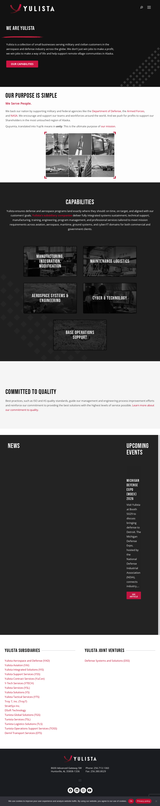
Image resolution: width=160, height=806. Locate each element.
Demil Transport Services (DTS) (23, 740)
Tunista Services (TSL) (17, 727)
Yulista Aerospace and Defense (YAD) (27, 668)
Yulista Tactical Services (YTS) (22, 704)
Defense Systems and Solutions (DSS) (107, 668)
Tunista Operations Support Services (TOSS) (31, 736)
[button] (80, 787)
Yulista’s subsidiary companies (52, 215)
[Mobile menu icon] (149, 7)
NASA (14, 115)
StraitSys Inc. (12, 713)
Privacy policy (143, 801)
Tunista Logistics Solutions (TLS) (23, 731)
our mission (108, 126)
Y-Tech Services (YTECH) (19, 690)
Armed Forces (135, 111)
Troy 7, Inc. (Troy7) (16, 708)
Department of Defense (106, 111)
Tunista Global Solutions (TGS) (22, 722)
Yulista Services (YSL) (17, 695)
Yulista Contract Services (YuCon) (25, 686)
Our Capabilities (22, 64)
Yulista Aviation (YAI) (17, 672)
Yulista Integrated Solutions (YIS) (24, 677)
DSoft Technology (15, 718)
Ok (131, 801)
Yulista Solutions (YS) (17, 699)
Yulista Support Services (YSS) (22, 681)
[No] (156, 801)
